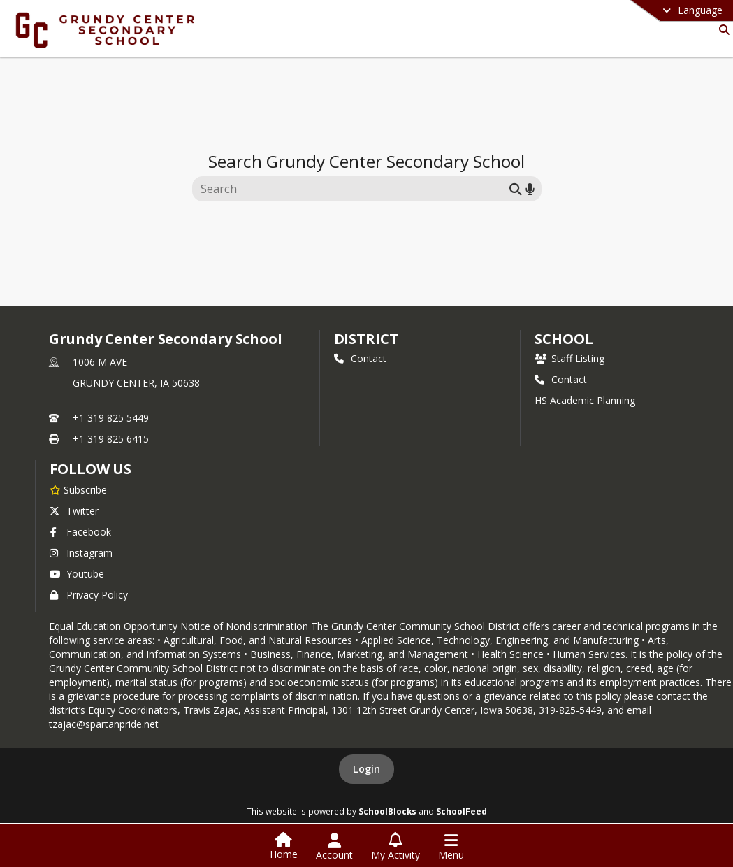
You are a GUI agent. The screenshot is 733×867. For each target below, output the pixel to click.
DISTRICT (366, 338)
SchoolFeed (461, 811)
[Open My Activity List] (395, 846)
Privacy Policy (89, 594)
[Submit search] (515, 188)
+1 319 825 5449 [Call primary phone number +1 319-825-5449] (111, 417)
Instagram (81, 552)
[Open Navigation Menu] (451, 846)
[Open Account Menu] (334, 846)
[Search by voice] (530, 188)
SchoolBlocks (387, 811)
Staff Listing (569, 358)
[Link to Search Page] (721, 29)
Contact (360, 358)
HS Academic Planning (585, 400)
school (564, 338)
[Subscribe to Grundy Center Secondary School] (78, 489)
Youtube (77, 573)
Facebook (80, 531)
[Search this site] (352, 189)
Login (366, 768)
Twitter (74, 510)
